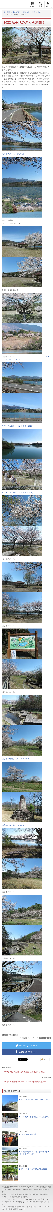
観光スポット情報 (29, 12)
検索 (40, 4)
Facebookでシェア (26, 1052)
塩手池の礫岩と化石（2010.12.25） (16, 759)
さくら (41, 1038)
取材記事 (16, 12)
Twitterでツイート (26, 1045)
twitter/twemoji (31, 1199)
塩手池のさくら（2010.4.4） (14, 154)
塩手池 (48, 1038)
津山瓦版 (7, 4)
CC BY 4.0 (28, 1202)
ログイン (48, 4)
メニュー (32, 4)
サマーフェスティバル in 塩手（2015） (18, 426)
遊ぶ (39, 12)
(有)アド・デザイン (37, 1207)
